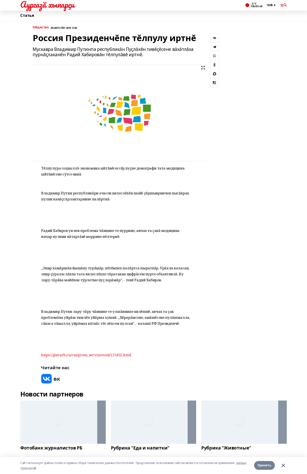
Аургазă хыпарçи (47, 4)
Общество (41, 27)
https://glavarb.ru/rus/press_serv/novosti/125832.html (86, 354)
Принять (264, 465)
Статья (27, 15)
